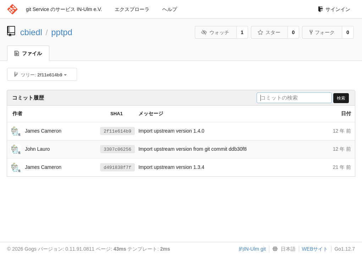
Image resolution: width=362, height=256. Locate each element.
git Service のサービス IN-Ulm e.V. (64, 9)
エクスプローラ (132, 9)
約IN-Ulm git (252, 249)
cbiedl (31, 32)
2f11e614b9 (117, 131)
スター (268, 32)
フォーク (322, 32)
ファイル (28, 53)
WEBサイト (315, 249)
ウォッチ (215, 32)
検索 (341, 98)
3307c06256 (117, 149)
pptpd (61, 32)
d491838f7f (117, 167)
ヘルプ (169, 9)
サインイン (334, 9)
